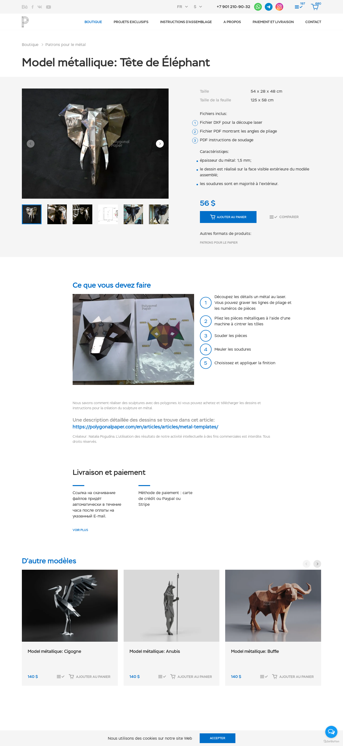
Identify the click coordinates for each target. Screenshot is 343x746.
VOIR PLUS (80, 530)
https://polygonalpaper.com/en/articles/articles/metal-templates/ (145, 427)
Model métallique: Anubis (154, 651)
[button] (30, 144)
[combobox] (184, 7)
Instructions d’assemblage (186, 22)
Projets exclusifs (131, 22)
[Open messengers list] (331, 732)
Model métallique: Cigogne (54, 651)
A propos (232, 22)
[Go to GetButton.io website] (331, 741)
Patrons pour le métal (65, 44)
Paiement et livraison (273, 22)
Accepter (217, 738)
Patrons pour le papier (219, 243)
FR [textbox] (179, 6)
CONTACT (313, 22)
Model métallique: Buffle (255, 651)
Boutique (93, 22)
